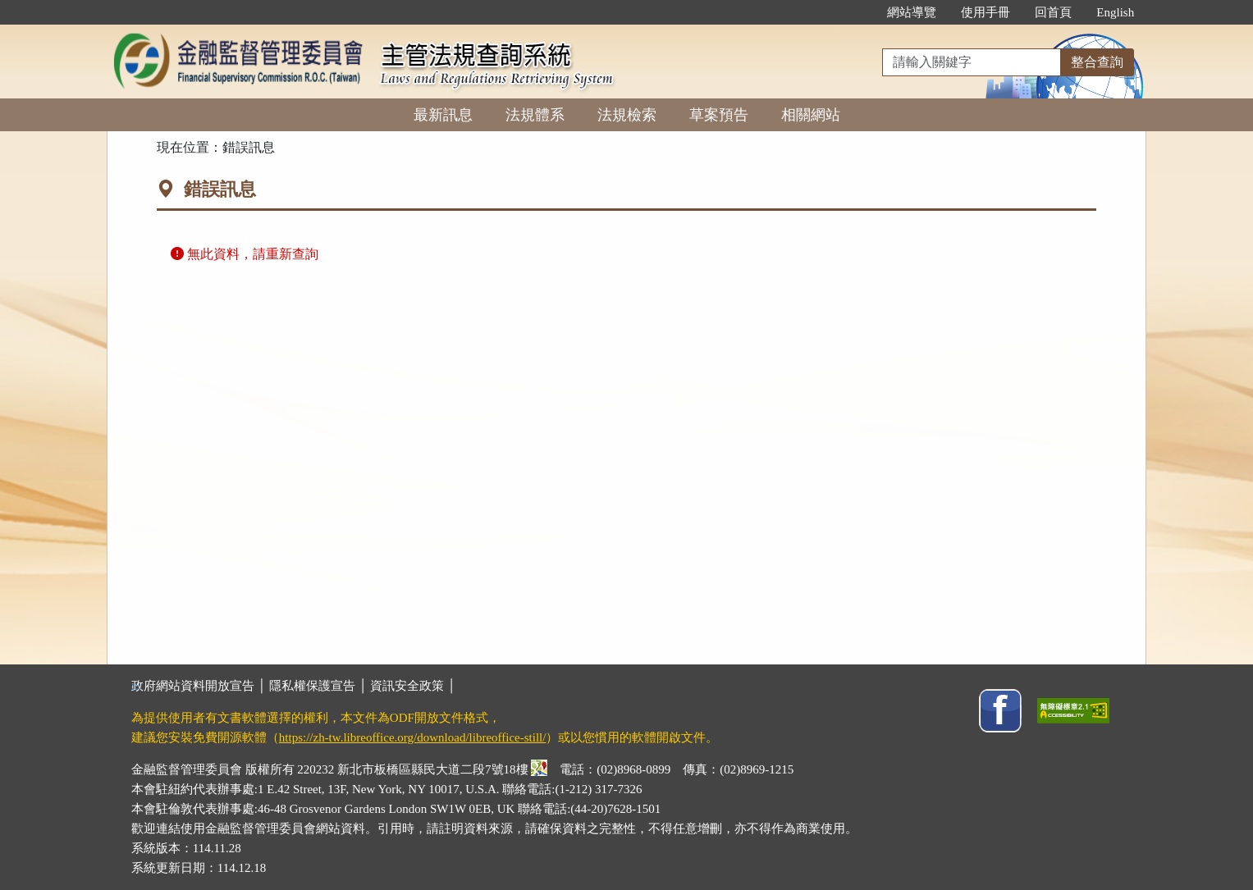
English (1115, 12)
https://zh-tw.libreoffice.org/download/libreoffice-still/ (412, 737)
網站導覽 (911, 12)
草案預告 (718, 115)
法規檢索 (626, 115)
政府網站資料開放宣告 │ (200, 685)
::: (858, 12)
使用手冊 (985, 12)
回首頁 (1053, 12)
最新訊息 (443, 115)
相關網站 (810, 115)
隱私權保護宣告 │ (319, 685)
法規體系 (535, 115)
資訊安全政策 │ (412, 685)
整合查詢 (1097, 62)
